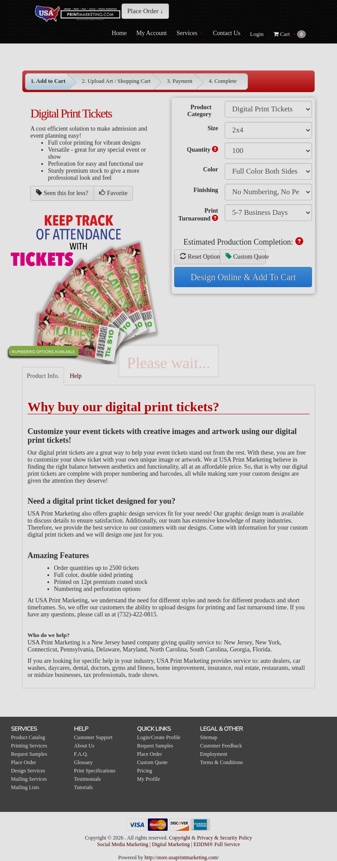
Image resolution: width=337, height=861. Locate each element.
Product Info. (43, 376)
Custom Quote (246, 256)
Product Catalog (28, 737)
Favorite (113, 192)
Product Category (199, 110)
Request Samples (29, 754)
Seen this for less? (62, 192)
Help (76, 376)
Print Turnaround (198, 214)
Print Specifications (94, 771)
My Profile (148, 779)
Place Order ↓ (145, 10)
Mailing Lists (25, 787)
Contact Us (226, 33)
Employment (213, 754)
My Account (151, 33)
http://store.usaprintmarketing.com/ (181, 857)
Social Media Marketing (123, 844)
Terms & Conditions (221, 762)
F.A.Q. (81, 754)
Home (118, 33)
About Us (84, 746)
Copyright (179, 838)
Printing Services (29, 746)
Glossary (83, 762)
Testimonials (87, 779)
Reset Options (200, 256)
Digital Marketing (171, 844)
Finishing (206, 190)
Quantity (202, 149)
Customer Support (93, 737)
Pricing (144, 771)
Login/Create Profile (158, 737)
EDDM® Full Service (217, 844)
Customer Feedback (221, 746)
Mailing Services (29, 779)
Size (213, 128)
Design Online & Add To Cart (243, 277)
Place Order (23, 762)
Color (210, 169)
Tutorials (83, 787)
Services (189, 33)
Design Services (28, 771)
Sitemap (208, 737)
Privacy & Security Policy (224, 838)
